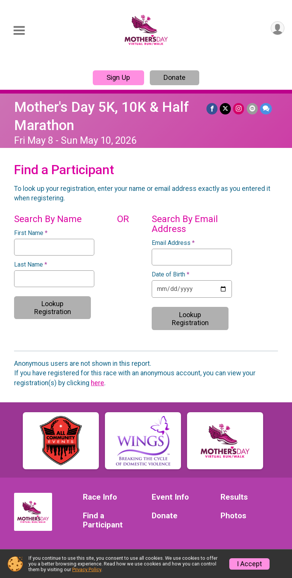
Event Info (170, 497)
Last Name (30, 264)
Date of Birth (170, 274)
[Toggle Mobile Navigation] (19, 30)
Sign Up (118, 77)
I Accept (249, 564)
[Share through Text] (266, 108)
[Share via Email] (252, 108)
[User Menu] (277, 28)
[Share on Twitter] (225, 108)
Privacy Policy (86, 569)
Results (234, 497)
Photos (233, 515)
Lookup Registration (52, 308)
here (97, 383)
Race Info (100, 497)
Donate (174, 77)
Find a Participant (103, 520)
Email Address (173, 243)
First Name (31, 233)
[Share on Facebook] (212, 108)
